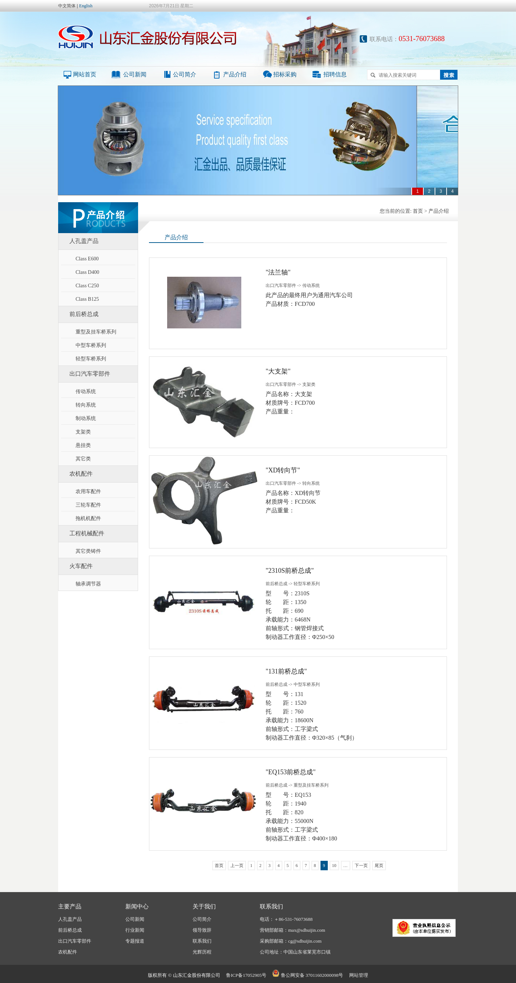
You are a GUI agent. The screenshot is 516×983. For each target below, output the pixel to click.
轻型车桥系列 (91, 358)
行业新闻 (134, 930)
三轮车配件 (88, 505)
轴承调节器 (88, 584)
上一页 (236, 865)
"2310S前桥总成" (290, 570)
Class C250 (87, 285)
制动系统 (86, 418)
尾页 (379, 865)
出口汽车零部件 (89, 374)
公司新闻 (134, 74)
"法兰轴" (278, 272)
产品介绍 (234, 74)
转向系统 (86, 405)
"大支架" (278, 371)
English (86, 5)
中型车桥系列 (91, 345)
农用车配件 (88, 491)
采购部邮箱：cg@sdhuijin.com (291, 941)
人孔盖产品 (83, 241)
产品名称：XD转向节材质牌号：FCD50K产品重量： (293, 502)
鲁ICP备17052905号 (246, 975)
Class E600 (87, 258)
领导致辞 (202, 930)
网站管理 (358, 975)
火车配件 (81, 566)
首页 (418, 211)
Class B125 (87, 299)
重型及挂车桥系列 (96, 332)
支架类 (83, 432)
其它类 (83, 458)
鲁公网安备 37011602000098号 (307, 975)
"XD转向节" (283, 470)
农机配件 (81, 474)
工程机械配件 (86, 533)
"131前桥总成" (286, 671)
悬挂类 (83, 445)
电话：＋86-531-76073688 (286, 919)
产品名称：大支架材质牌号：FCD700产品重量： (290, 403)
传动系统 (86, 391)
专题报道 (134, 941)
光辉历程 (202, 952)
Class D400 (87, 272)
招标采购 (285, 74)
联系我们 (202, 941)
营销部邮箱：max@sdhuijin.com (292, 930)
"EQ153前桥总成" (291, 772)
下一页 (361, 865)
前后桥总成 (83, 314)
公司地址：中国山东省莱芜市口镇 (295, 952)
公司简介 (184, 74)
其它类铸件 (88, 551)
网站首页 (84, 74)
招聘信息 (335, 74)
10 (334, 865)
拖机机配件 (88, 518)
